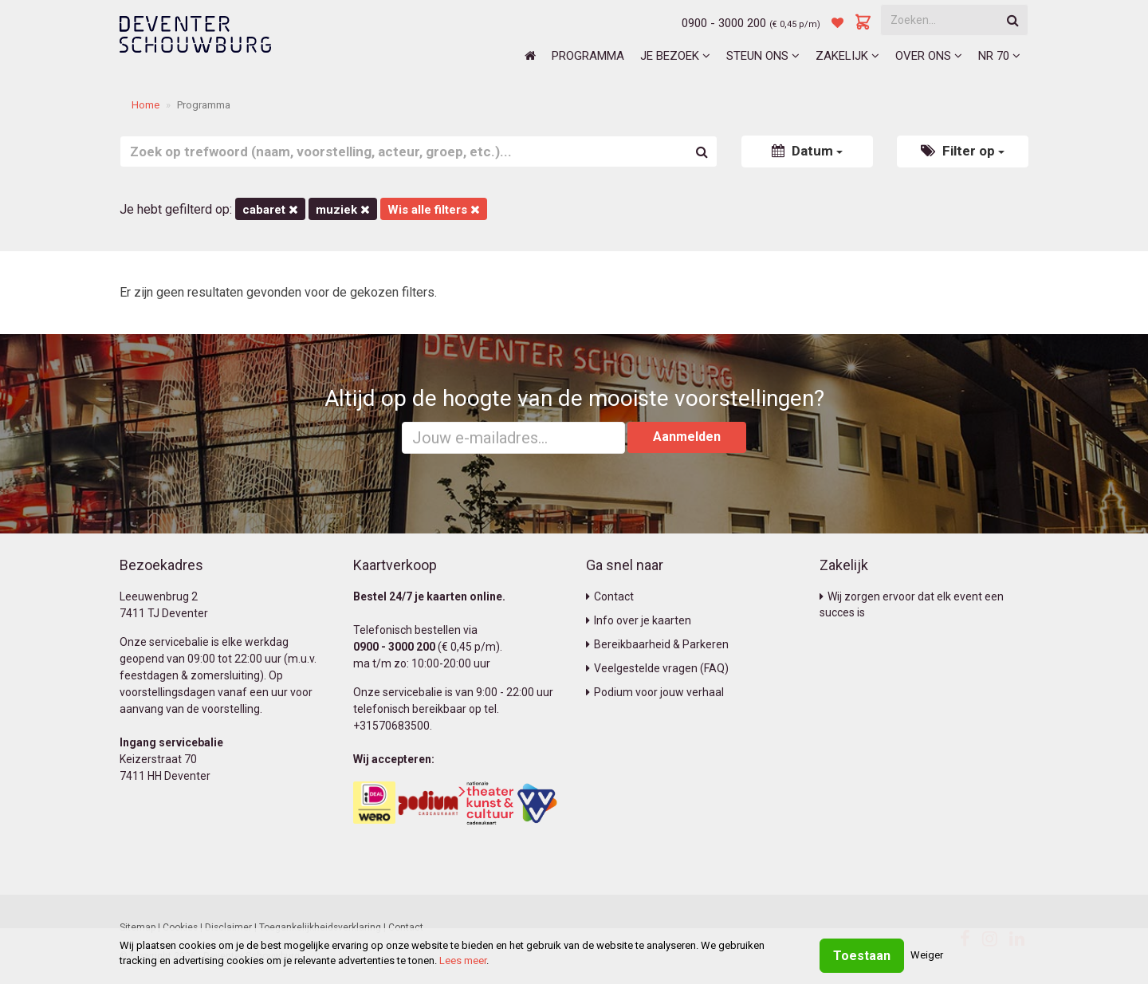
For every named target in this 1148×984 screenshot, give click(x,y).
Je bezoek (675, 56)
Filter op (963, 151)
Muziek (343, 210)
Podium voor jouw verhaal (655, 692)
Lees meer (462, 960)
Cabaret (270, 210)
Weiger (926, 955)
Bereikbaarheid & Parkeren (657, 644)
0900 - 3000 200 (724, 23)
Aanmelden (687, 436)
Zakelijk (847, 56)
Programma (588, 56)
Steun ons (763, 56)
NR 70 (999, 56)
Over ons (928, 56)
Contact (610, 596)
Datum (807, 151)
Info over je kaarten (638, 620)
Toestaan (861, 955)
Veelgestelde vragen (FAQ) (657, 668)
